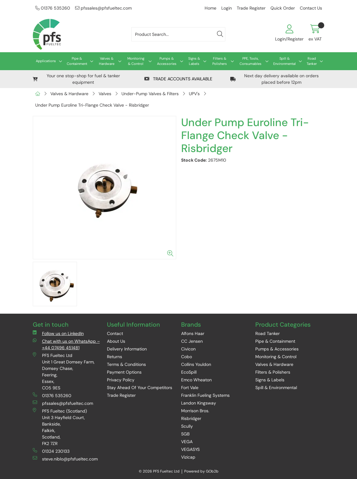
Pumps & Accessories (166, 61)
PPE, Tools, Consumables (250, 61)
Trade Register (251, 8)
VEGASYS (190, 449)
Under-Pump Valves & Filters (150, 93)
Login (226, 8)
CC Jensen (192, 341)
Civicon (188, 349)
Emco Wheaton (196, 380)
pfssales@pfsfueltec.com (103, 8)
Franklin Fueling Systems (205, 395)
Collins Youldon (196, 364)
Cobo (186, 356)
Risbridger (191, 418)
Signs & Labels (194, 61)
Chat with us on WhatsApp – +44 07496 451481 (66, 344)
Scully (187, 426)
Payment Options (124, 372)
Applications (46, 61)
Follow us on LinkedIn (58, 333)
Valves (105, 93)
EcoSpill (189, 372)
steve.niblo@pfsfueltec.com (65, 459)
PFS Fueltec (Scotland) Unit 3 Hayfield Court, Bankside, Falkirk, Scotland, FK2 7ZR (60, 427)
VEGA (187, 441)
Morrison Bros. (195, 410)
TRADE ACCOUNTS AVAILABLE (178, 79)
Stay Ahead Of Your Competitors (139, 387)
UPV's (194, 93)
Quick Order (282, 8)
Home (210, 8)
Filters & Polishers (219, 61)
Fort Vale (189, 387)
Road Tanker (312, 61)
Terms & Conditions (126, 364)
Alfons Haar (192, 333)
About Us (116, 341)
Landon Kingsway (198, 403)
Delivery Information (127, 349)
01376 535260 (52, 8)
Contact (115, 333)
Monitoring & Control (135, 61)
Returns (114, 356)
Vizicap (188, 457)
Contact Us (311, 8)
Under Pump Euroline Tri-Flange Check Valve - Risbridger (92, 105)
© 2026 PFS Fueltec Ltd (159, 471)
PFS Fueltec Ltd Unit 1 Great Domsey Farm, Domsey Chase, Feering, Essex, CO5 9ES (64, 371)
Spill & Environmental (284, 61)
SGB (185, 434)
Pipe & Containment (77, 61)
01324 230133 (51, 451)
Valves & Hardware (106, 61)
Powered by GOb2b (201, 471)
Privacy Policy (120, 380)
